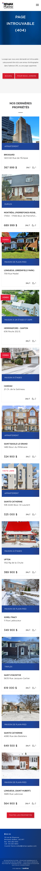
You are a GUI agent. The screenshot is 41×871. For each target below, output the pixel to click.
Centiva (25, 868)
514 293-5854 (13, 844)
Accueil (8, 76)
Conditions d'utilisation (31, 863)
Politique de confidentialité (11, 863)
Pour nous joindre (26, 76)
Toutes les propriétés (20, 815)
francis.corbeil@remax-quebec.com (24, 846)
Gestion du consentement (21, 865)
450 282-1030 (13, 842)
